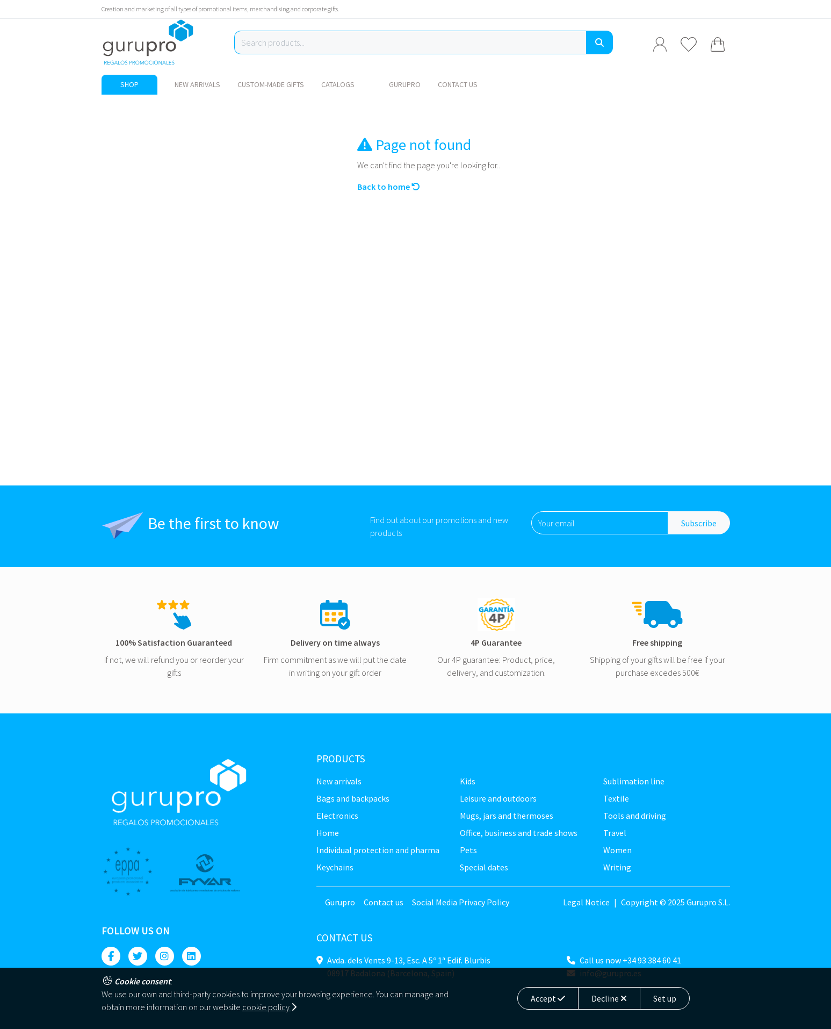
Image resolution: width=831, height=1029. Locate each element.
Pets (468, 850)
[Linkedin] (191, 956)
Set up (664, 998)
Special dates (484, 867)
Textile (616, 798)
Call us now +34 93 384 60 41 (630, 960)
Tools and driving (634, 815)
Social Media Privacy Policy (460, 902)
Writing (617, 867)
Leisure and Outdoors (498, 798)
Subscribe (699, 523)
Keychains (334, 867)
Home (327, 832)
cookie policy (269, 1007)
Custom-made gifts (270, 84)
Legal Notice (586, 902)
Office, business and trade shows (518, 832)
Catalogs (338, 84)
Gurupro (405, 84)
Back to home (388, 186)
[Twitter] (137, 956)
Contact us (458, 84)
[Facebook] (111, 956)
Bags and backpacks (352, 798)
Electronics (337, 815)
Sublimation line (633, 781)
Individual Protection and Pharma (377, 850)
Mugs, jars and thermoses (506, 815)
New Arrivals (197, 84)
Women (617, 850)
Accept (548, 998)
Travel (614, 832)
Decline (609, 998)
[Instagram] (164, 956)
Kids (467, 781)
